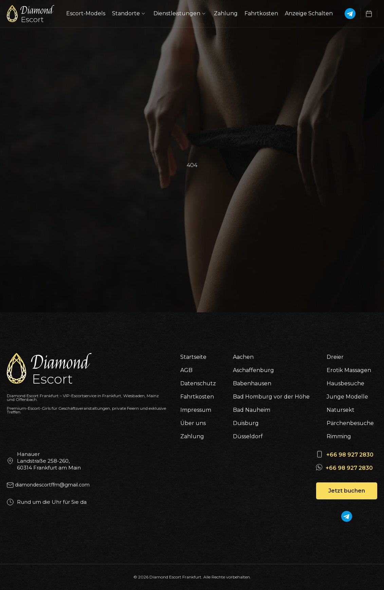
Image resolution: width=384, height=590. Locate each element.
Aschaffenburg (253, 370)
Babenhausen (252, 383)
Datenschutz (198, 383)
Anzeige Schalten (309, 13)
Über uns (193, 423)
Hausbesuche (345, 383)
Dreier (335, 357)
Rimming (339, 436)
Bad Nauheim (251, 410)
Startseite (193, 357)
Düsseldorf (248, 436)
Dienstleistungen (180, 13)
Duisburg (246, 423)
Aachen (243, 357)
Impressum (195, 410)
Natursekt (340, 410)
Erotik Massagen (349, 370)
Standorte (129, 13)
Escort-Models (85, 13)
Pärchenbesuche (350, 423)
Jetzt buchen (346, 490)
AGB (186, 370)
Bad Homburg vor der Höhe (271, 396)
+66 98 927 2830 (349, 454)
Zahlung (226, 13)
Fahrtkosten (261, 13)
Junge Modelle (347, 396)
